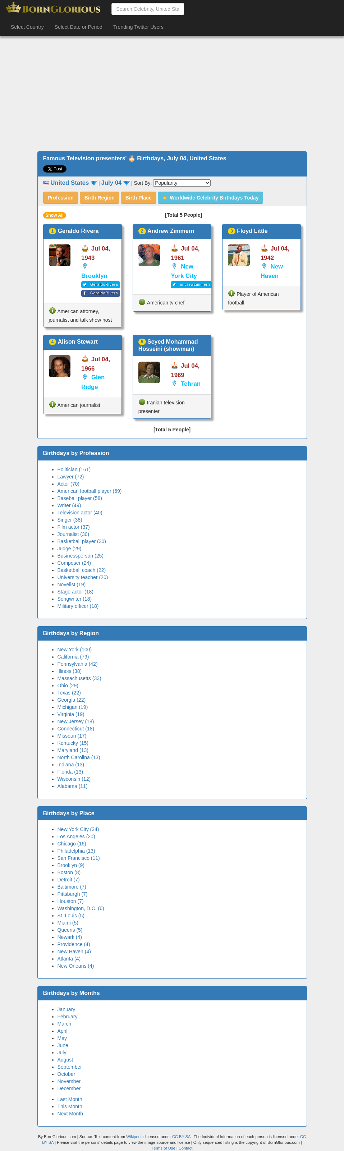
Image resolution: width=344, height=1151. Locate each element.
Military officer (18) (78, 606)
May (62, 1038)
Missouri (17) (72, 736)
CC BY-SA (181, 1136)
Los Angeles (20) (76, 836)
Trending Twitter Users (138, 27)
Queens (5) (70, 930)
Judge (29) (70, 548)
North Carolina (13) (79, 757)
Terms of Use (164, 1148)
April (63, 1031)
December (69, 1088)
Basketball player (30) (82, 541)
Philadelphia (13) (76, 851)
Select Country (27, 27)
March (65, 1024)
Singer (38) (70, 520)
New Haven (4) (74, 951)
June (63, 1045)
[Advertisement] (172, 93)
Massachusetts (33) (79, 678)
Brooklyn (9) (71, 865)
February (68, 1016)
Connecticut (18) (76, 729)
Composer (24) (74, 563)
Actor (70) (68, 484)
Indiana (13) (71, 764)
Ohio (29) (68, 685)
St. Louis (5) (71, 915)
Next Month (70, 1113)
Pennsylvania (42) (78, 664)
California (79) (73, 657)
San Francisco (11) (79, 858)
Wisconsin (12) (74, 779)
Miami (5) (68, 923)
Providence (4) (74, 944)
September (70, 1067)
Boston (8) (69, 872)
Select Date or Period (78, 27)
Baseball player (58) (80, 498)
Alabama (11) (73, 786)
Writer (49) (69, 505)
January (66, 1009)
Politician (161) (74, 469)
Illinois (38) (70, 671)
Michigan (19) (73, 707)
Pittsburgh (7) (73, 894)
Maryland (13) (73, 750)
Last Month (70, 1099)
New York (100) (75, 649)
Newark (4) (70, 937)
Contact (186, 1148)
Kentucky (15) (73, 743)
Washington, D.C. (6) (81, 908)
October (66, 1074)
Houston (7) (71, 901)
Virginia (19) (71, 714)
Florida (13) (70, 772)
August (65, 1060)
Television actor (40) (80, 512)
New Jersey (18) (76, 721)
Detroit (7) (69, 879)
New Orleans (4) (76, 966)
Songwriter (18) (75, 599)
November (69, 1081)
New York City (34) (78, 829)
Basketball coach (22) (82, 570)
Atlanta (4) (69, 959)
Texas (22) (69, 693)
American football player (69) (90, 491)
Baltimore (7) (72, 887)
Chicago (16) (72, 844)
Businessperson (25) (81, 556)
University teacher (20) (83, 577)
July (62, 1052)
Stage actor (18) (75, 592)
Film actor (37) (74, 527)
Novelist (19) (72, 584)
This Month (70, 1106)
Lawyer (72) (71, 477)
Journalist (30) (74, 534)
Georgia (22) (72, 700)
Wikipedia (135, 1136)
